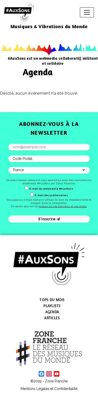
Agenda (52, 311)
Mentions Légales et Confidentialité (49, 389)
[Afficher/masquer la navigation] (87, 12)
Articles (52, 317)
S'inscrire (49, 219)
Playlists (52, 305)
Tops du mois (52, 299)
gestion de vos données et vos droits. (62, 206)
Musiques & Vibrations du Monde (49, 26)
